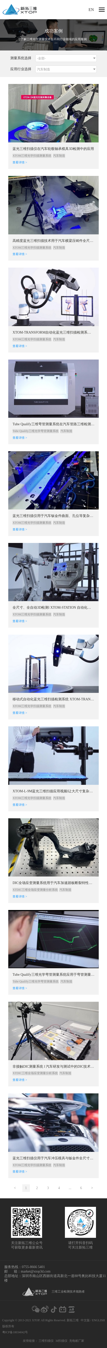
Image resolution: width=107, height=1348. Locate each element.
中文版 (85, 1320)
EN (91, 9)
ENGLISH (98, 1320)
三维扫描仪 (46, 1341)
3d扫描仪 (61, 1341)
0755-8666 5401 (33, 1267)
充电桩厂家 (76, 1341)
